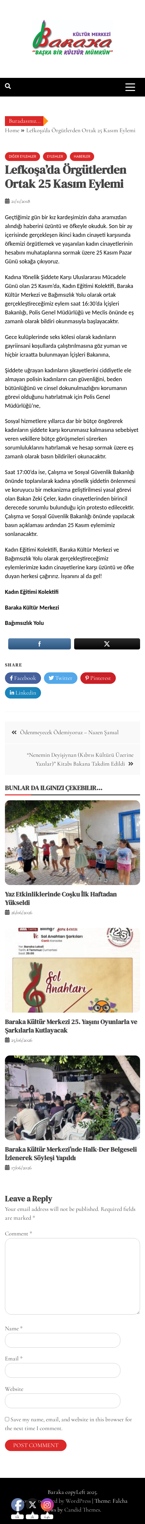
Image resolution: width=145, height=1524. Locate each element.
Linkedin (23, 693)
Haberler (82, 156)
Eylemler (55, 156)
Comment (18, 1233)
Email (14, 1358)
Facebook (23, 678)
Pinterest (98, 678)
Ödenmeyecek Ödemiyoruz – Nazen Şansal (69, 732)
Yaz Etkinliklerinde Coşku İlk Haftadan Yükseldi (61, 898)
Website (14, 1388)
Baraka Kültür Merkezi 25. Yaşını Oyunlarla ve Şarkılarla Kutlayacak (71, 1026)
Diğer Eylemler (22, 156)
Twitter (60, 678)
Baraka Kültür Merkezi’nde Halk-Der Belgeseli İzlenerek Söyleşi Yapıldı (71, 1153)
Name (14, 1328)
